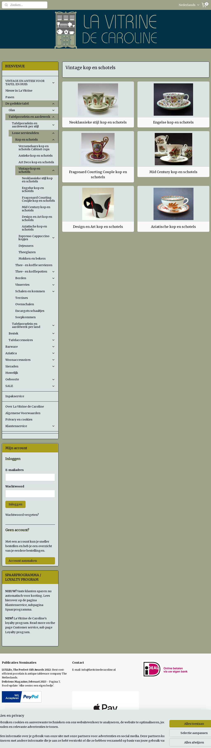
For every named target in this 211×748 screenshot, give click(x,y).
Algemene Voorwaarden (22, 413)
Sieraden (30, 366)
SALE (30, 386)
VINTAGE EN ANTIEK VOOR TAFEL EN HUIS (30, 82)
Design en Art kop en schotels (98, 227)
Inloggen (15, 504)
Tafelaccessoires (32, 340)
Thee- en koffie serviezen (33, 265)
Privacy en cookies (18, 419)
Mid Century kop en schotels (173, 172)
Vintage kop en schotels (37, 170)
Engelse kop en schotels (173, 122)
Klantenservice (30, 426)
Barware (30, 346)
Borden (35, 278)
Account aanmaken (23, 561)
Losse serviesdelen (33, 133)
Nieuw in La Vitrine (18, 90)
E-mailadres (14, 470)
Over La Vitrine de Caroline (24, 406)
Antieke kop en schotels (36, 155)
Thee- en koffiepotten (35, 271)
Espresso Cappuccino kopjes (37, 237)
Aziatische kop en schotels (173, 227)
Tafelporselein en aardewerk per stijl (33, 124)
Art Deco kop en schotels (36, 162)
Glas (32, 110)
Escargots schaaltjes (29, 311)
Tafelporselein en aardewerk (32, 117)
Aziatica (30, 353)
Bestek (32, 333)
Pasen (9, 97)
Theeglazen (27, 252)
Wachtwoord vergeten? (22, 515)
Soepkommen (25, 317)
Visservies (35, 285)
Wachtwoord (14, 486)
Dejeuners (26, 246)
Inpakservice (14, 396)
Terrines (21, 298)
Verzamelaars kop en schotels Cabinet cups (34, 147)
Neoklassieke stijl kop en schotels (98, 122)
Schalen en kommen (35, 291)
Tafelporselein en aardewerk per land (33, 325)
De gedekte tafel (30, 103)
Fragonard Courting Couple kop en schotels (98, 174)
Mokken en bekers (32, 258)
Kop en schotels (35, 139)
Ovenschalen (24, 304)
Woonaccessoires (30, 360)
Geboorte (30, 379)
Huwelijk (11, 373)
